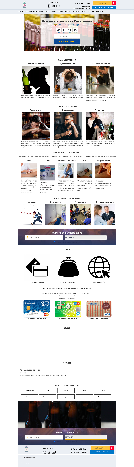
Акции (53, 12)
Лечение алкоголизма (29, 457)
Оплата (67, 12)
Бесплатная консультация (104, 7)
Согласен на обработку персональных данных (67, 242)
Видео (84, 12)
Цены (47, 12)
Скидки (60, 12)
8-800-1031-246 (82, 3)
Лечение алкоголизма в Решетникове (30, 12)
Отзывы (91, 12)
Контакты (99, 12)
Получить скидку (67, 41)
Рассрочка (75, 12)
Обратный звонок (102, 452)
